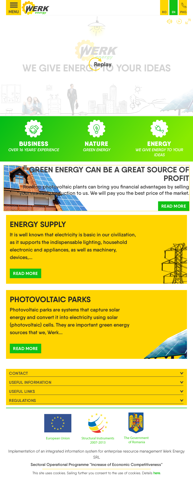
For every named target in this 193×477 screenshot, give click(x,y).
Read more (173, 206)
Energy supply (38, 224)
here (156, 473)
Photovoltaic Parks (50, 299)
